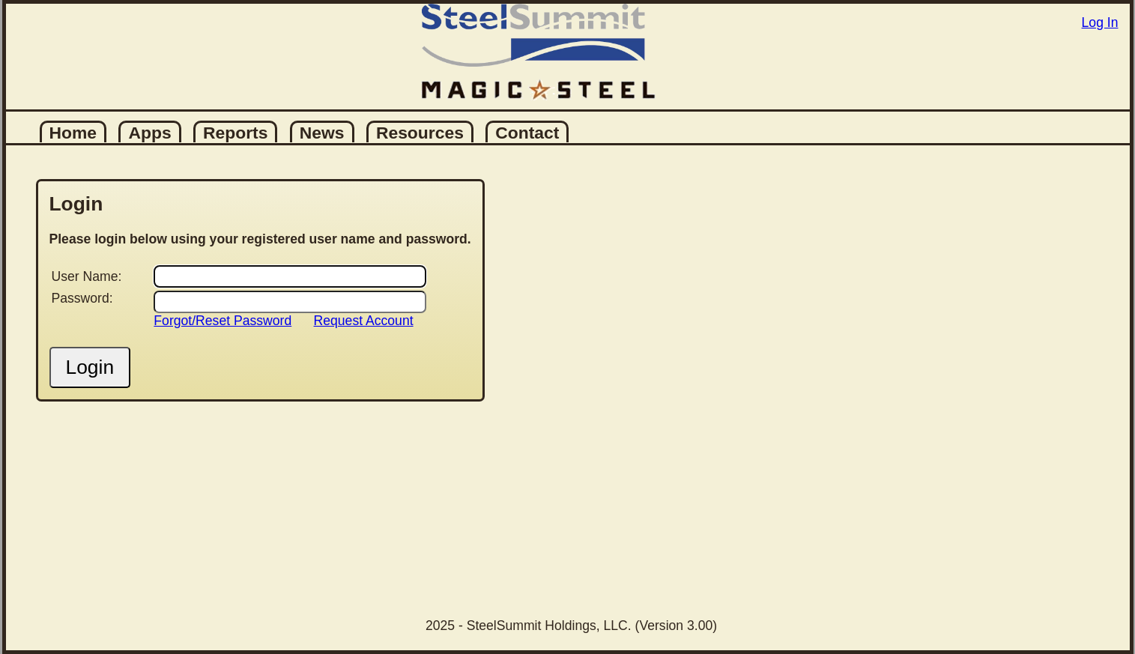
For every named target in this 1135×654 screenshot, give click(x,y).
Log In (1100, 22)
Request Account (364, 320)
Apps (149, 132)
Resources (420, 132)
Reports (235, 132)
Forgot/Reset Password (222, 320)
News (322, 132)
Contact (527, 132)
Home (73, 132)
